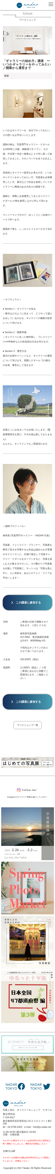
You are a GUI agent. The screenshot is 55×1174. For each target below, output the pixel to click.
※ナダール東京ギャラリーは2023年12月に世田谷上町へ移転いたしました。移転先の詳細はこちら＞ (27, 1142)
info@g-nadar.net (42, 1127)
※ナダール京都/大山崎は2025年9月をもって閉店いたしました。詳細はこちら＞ (26, 1159)
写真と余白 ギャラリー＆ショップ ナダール (27, 1110)
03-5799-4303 (15, 1127)
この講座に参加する (27, 602)
